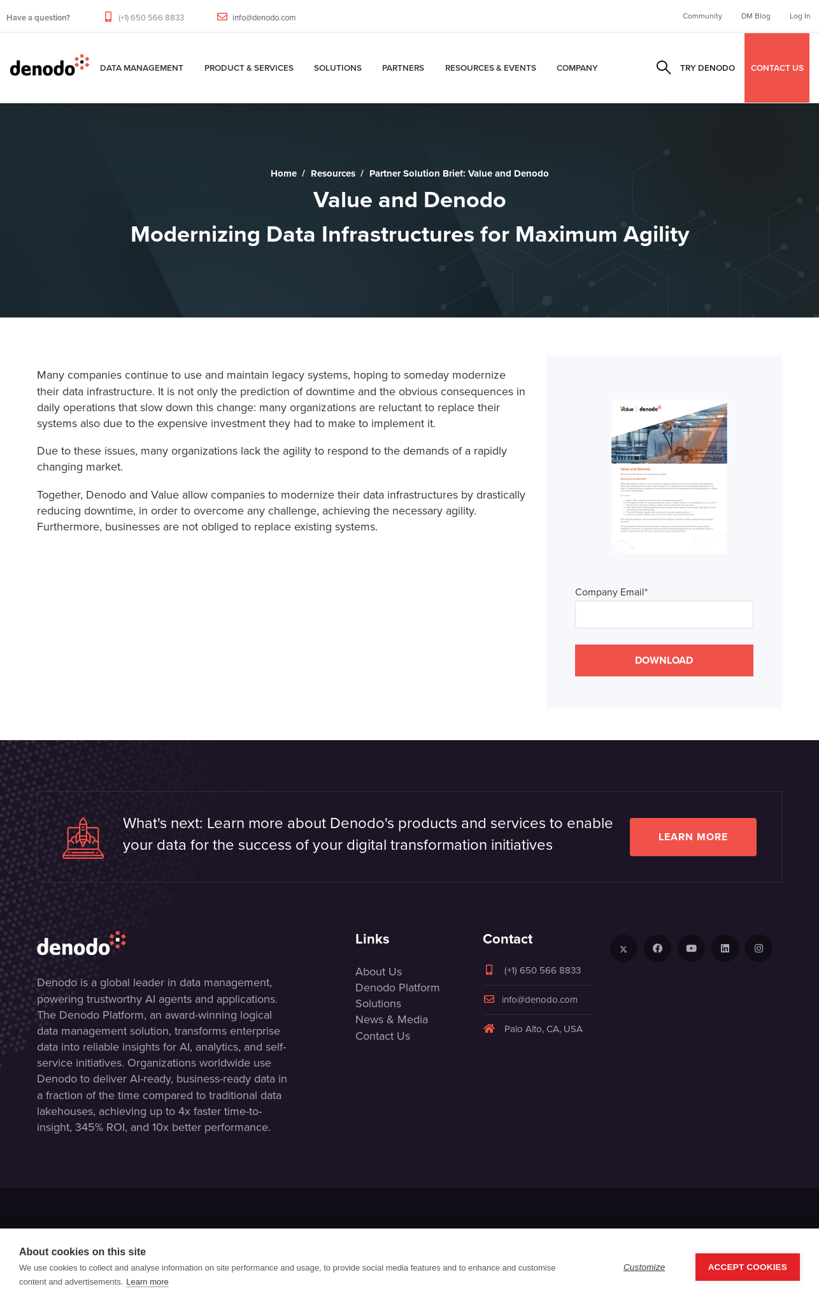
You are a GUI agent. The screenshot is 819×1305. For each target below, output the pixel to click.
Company (577, 67)
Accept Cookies (747, 1267)
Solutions (338, 67)
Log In (800, 16)
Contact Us (382, 1036)
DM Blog (756, 16)
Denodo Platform (397, 987)
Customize (644, 1267)
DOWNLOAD (664, 660)
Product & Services (249, 67)
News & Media (391, 1019)
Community (702, 16)
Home (284, 173)
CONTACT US (777, 67)
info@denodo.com (264, 17)
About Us (378, 971)
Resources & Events (490, 67)
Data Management (141, 67)
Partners (403, 67)
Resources (333, 173)
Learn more (693, 836)
